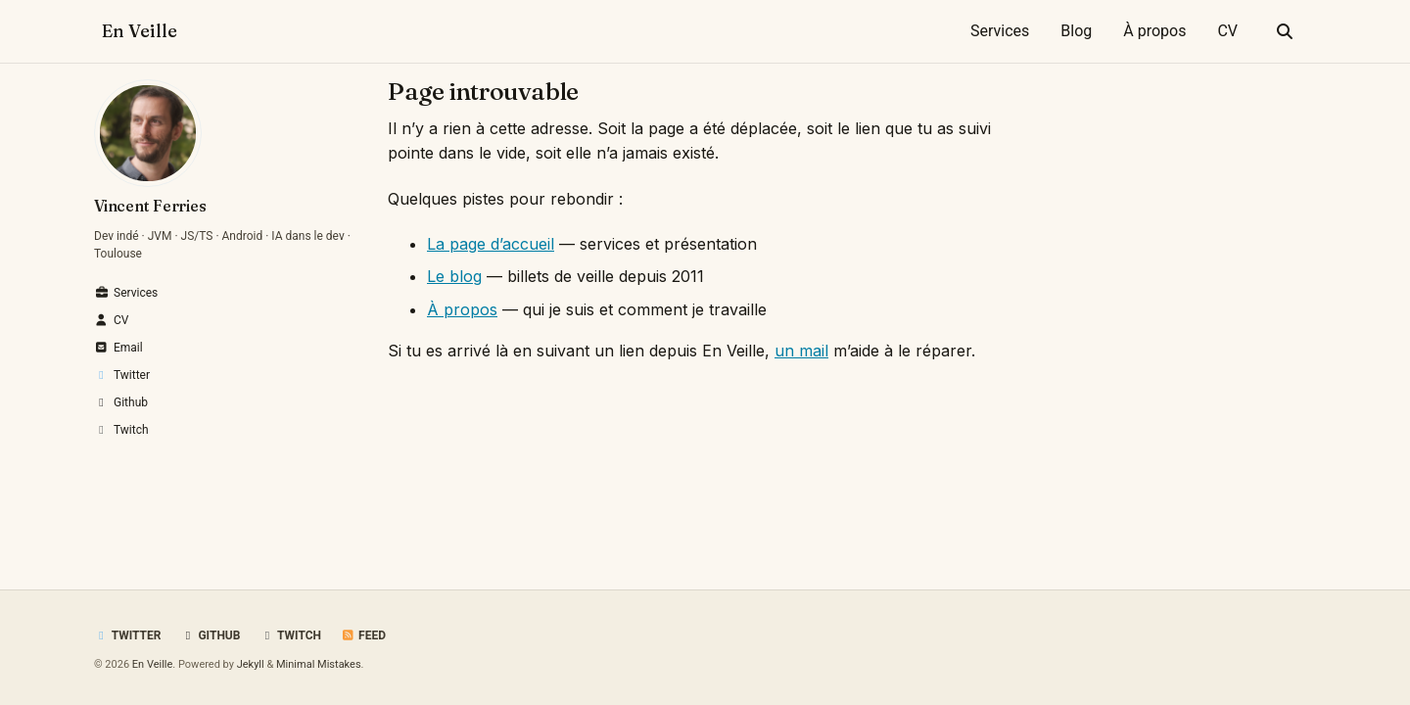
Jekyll (250, 664)
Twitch (290, 635)
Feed (363, 635)
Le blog (454, 276)
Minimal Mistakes (318, 664)
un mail (801, 350)
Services (999, 31)
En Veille (139, 31)
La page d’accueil (490, 244)
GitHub (210, 635)
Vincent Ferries (150, 205)
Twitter (127, 635)
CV (1227, 31)
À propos (1154, 31)
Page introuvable (483, 91)
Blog (1076, 31)
